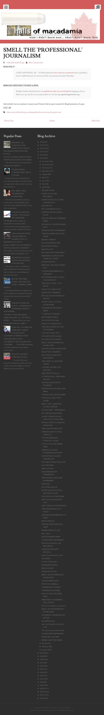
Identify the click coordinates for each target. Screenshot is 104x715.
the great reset (55, 112)
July (43, 178)
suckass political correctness (38, 112)
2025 (41, 145)
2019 (41, 656)
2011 (41, 682)
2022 (41, 155)
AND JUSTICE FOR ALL (51, 373)
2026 (42, 142)
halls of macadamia (51, 708)
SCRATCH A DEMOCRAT (51, 289)
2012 (41, 679)
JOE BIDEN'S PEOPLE (50, 565)
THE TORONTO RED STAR (52, 429)
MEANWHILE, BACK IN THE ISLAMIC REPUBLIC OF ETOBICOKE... (21, 260)
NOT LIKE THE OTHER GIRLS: (53, 253)
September (45, 171)
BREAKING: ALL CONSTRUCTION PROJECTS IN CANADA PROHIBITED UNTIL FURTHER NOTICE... (17, 148)
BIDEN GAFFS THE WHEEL (52, 640)
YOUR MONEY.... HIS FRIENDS (53, 410)
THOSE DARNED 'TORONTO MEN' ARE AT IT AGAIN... (21, 172)
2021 (41, 158)
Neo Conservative (36, 62)
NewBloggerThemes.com (65, 710)
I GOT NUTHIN (47, 465)
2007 (42, 695)
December (45, 161)
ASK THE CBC (47, 206)
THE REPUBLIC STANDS (51, 587)
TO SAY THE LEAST (49, 562)
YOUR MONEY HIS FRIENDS (52, 540)
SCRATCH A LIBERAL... (50, 584)
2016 (41, 666)
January (44, 650)
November (45, 165)
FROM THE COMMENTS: (51, 293)
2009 (42, 689)
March (44, 643)
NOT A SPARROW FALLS (51, 209)
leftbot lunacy (21, 112)
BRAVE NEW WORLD (50, 246)
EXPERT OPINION (49, 240)
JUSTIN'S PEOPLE (48, 262)
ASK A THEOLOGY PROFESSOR (54, 506)
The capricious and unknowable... (53, 630)
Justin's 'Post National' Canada (52, 555)
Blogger (68, 708)
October (45, 168)
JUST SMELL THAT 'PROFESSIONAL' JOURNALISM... (18, 193)
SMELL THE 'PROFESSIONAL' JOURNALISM (42, 52)
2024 (42, 148)
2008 (42, 692)
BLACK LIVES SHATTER (51, 243)
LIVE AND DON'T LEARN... (52, 336)
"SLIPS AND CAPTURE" (50, 637)
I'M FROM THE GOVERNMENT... (54, 230)
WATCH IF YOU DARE (50, 320)
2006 (42, 698)
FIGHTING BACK (48, 621)
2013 (41, 676)
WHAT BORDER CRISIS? (51, 537)
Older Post (95, 121)
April (44, 187)
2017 (41, 663)
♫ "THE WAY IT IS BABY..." (51, 314)
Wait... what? (46, 534)
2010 (41, 685)
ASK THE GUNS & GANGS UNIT (54, 349)
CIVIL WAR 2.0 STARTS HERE (53, 496)
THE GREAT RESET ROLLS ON (53, 462)
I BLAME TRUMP (48, 190)
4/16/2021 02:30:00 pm (15, 62)
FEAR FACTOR (47, 249)
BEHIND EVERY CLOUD (51, 530)
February (45, 647)
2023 (41, 152)
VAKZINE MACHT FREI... (51, 590)
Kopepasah (40, 710)
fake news (11, 112)
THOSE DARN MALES (50, 581)
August (44, 174)
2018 (41, 659)
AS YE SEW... (46, 559)
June (43, 181)
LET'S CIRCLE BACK (49, 487)
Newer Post (9, 121)
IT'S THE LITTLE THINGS (51, 339)
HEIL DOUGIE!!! (48, 469)
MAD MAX (46, 484)
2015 (41, 669)
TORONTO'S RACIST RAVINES (53, 395)
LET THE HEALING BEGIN (52, 413)
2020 (42, 653)
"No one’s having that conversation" (54, 606)
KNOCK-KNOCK (48, 521)
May (43, 184)
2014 (41, 672)
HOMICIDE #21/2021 (49, 571)
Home (52, 121)
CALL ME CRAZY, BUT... (51, 333)
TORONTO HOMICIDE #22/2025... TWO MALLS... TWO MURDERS (20, 215)
